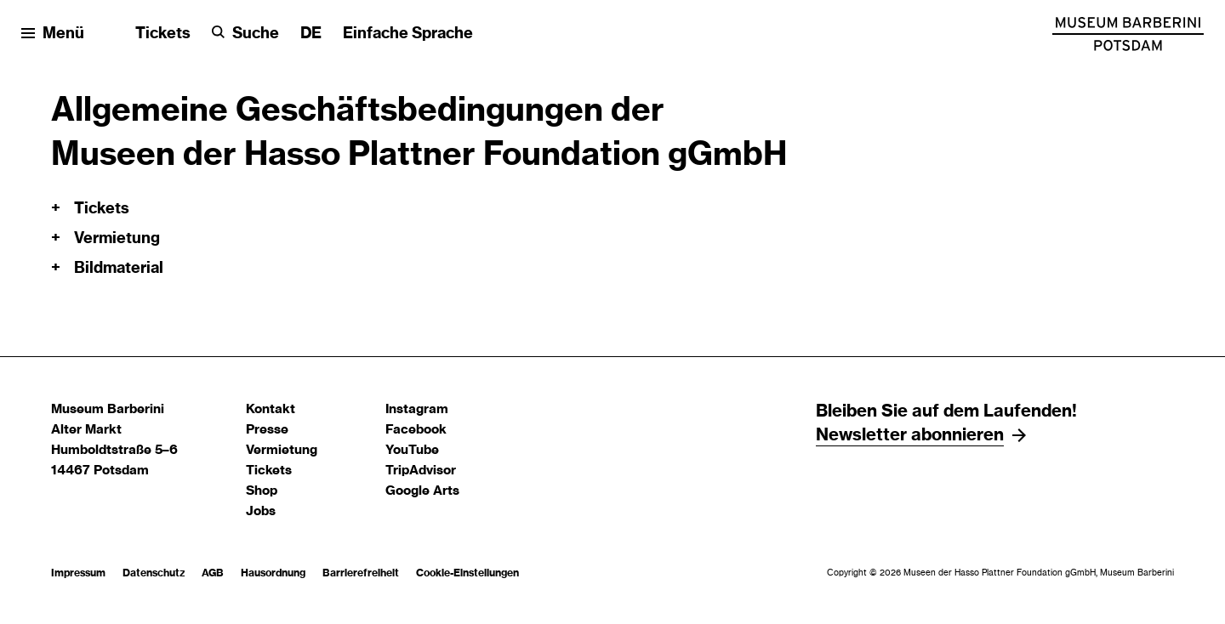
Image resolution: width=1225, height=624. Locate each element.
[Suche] (245, 34)
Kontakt (270, 409)
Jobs (261, 511)
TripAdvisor (420, 470)
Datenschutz (153, 573)
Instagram (416, 409)
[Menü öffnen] (52, 34)
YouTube (412, 450)
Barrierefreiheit (360, 573)
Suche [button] (255, 34)
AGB (213, 573)
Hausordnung (273, 573)
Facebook (416, 429)
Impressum (78, 573)
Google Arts (422, 491)
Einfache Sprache (408, 34)
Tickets (163, 34)
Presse (267, 429)
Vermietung (281, 450)
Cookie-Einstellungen (467, 573)
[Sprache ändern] (311, 34)
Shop (261, 491)
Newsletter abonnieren (910, 435)
